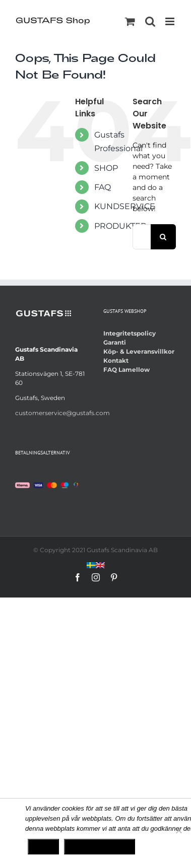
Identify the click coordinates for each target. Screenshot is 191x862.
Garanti (114, 342)
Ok (43, 846)
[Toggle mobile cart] (130, 21)
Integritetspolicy (129, 333)
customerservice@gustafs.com (62, 413)
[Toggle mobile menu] (170, 21)
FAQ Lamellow (126, 369)
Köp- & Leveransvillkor (138, 351)
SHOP (106, 168)
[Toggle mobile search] (150, 21)
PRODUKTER (120, 226)
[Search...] (142, 236)
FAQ (102, 187)
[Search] (163, 236)
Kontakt (116, 360)
